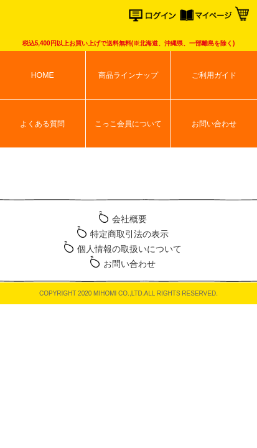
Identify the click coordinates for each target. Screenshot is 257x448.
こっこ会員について (128, 123)
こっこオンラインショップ (57, 18)
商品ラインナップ (128, 75)
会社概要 (129, 219)
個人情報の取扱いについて (129, 249)
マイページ (205, 17)
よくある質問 (42, 123)
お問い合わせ (214, 123)
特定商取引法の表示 (129, 234)
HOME (42, 75)
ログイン (154, 17)
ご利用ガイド (214, 75)
